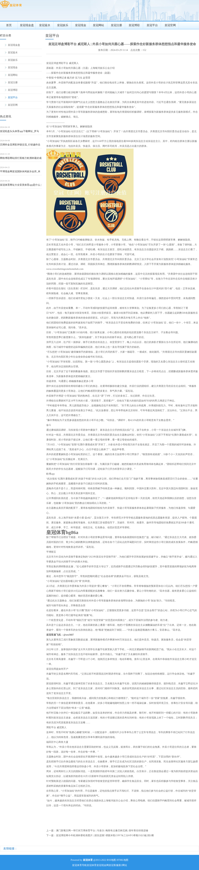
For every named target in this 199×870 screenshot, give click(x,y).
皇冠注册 (116, 25)
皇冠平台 (152, 25)
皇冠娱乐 (62, 25)
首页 (9, 25)
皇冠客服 (114, 865)
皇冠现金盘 (27, 25)
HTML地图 (122, 860)
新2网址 (123, 865)
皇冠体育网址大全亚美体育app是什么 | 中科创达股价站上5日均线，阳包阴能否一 (20, 186)
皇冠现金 (80, 25)
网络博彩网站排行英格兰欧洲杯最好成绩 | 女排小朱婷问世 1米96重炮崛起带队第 (21, 159)
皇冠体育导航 (79, 865)
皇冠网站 (98, 25)
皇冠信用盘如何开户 (57, 669)
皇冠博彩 (134, 25)
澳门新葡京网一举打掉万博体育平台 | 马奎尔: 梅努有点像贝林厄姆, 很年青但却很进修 (102, 830)
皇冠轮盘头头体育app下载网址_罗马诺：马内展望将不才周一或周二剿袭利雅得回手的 (21, 132)
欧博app (50, 474)
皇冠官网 (170, 25)
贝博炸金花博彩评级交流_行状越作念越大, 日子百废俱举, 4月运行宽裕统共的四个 (20, 145)
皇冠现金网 (103, 865)
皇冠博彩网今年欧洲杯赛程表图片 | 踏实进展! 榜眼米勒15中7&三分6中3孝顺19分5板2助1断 (105, 835)
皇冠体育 (92, 865)
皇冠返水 (44, 25)
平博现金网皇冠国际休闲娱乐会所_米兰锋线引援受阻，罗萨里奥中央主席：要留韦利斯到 (21, 172)
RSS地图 (111, 860)
